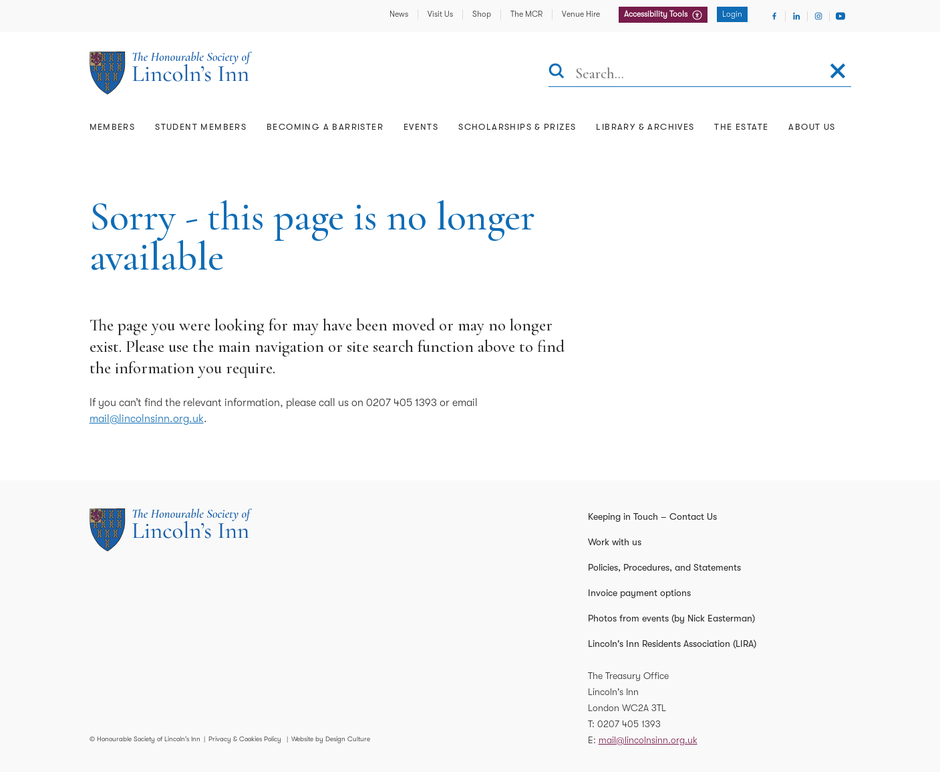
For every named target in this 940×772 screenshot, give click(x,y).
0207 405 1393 (629, 723)
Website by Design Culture (330, 739)
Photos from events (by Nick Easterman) (671, 618)
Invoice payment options (639, 592)
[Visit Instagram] (818, 16)
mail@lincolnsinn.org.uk (147, 419)
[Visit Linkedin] (796, 16)
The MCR (526, 14)
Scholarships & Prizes (517, 127)
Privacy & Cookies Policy (244, 739)
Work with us (614, 542)
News (398, 14)
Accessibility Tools (656, 14)
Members (113, 127)
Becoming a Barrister (325, 127)
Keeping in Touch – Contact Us (652, 516)
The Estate (741, 127)
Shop (481, 14)
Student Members (201, 127)
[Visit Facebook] (774, 16)
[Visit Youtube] (840, 16)
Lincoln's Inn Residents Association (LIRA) (672, 643)
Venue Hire (581, 14)
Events (421, 127)
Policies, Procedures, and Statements (664, 567)
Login (732, 14)
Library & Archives (645, 127)
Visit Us (440, 14)
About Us (811, 127)
